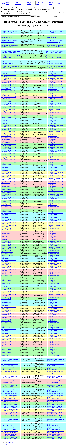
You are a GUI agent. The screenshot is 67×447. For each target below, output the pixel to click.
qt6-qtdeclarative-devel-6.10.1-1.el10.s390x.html (8, 182)
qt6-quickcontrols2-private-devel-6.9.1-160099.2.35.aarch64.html (9, 394)
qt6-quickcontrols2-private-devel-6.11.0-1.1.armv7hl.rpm (55, 364)
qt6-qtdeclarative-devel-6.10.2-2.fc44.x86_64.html (8, 144)
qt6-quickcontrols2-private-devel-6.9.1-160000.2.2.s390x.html (9, 413)
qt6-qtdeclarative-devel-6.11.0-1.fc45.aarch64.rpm (55, 72)
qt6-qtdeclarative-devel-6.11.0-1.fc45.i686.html (8, 75)
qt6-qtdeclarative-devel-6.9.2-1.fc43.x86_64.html (8, 210)
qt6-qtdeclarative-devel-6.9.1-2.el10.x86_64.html (8, 241)
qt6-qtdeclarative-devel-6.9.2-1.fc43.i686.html (8, 201)
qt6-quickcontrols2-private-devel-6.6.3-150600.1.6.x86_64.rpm (55, 438)
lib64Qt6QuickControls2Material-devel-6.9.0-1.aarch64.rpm (55, 41)
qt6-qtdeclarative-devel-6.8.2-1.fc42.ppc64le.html (8, 292)
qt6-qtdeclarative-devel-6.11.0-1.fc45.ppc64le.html (8, 78)
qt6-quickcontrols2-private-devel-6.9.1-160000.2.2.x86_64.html (9, 416)
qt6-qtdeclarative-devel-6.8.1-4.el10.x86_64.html (8, 320)
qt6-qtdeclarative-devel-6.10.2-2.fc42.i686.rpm (55, 154)
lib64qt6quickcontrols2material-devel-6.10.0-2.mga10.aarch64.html (10, 52)
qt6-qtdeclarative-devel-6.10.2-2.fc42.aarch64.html (8, 151)
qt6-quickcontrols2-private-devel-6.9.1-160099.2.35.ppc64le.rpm (55, 397)
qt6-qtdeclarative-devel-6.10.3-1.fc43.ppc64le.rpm (55, 110)
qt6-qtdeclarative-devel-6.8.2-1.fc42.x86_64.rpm (55, 298)
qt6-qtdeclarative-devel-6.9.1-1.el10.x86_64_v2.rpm (55, 282)
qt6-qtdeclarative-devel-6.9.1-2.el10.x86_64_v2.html (8, 251)
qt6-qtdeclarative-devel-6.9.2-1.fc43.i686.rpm (55, 201)
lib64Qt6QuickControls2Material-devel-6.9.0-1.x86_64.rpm (55, 45)
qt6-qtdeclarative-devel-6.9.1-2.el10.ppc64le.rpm (55, 223)
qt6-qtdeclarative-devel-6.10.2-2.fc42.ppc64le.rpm (55, 157)
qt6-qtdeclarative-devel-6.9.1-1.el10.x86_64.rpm (55, 276)
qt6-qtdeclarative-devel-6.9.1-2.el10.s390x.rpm (55, 232)
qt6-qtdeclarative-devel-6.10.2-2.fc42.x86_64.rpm (55, 163)
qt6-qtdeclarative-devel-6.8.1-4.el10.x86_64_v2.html (8, 326)
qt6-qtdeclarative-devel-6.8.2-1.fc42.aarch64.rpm (55, 285)
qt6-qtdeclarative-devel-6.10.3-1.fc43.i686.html (8, 107)
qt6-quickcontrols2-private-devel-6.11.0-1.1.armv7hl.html (9, 364)
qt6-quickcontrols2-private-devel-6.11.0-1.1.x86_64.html (9, 386)
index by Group (8, 3)
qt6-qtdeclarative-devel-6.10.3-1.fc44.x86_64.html (8, 100)
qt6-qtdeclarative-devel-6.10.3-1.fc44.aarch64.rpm (55, 88)
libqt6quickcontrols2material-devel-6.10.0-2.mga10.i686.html (10, 67)
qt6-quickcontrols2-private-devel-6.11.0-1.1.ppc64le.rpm (55, 372)
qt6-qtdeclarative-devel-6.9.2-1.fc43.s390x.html (8, 207)
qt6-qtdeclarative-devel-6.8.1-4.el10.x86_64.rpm (55, 320)
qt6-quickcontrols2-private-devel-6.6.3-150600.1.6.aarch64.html (9, 428)
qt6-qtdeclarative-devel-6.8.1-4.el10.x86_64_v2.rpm (55, 326)
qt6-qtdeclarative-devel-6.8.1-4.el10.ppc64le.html (8, 307)
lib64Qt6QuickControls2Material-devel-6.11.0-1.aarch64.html (9, 32)
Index (3, 3)
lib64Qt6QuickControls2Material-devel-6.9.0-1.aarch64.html (9, 41)
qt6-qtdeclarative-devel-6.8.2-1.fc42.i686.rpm (55, 288)
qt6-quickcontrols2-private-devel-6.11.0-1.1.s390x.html (9, 381)
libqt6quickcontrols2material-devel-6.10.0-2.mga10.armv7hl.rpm (56, 62)
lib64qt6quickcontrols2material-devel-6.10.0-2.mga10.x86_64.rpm (56, 56)
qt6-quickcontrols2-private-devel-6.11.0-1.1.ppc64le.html (9, 372)
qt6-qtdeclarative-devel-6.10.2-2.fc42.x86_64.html (8, 163)
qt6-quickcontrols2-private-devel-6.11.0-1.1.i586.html (9, 368)
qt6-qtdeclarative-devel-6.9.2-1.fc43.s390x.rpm (55, 207)
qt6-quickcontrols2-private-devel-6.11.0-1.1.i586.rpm (55, 368)
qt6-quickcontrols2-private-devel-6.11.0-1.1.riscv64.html (9, 377)
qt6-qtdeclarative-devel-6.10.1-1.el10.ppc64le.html (8, 172)
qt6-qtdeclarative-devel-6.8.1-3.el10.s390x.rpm (55, 342)
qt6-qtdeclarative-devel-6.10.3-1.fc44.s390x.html (8, 97)
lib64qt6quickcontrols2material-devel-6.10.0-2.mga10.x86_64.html (10, 56)
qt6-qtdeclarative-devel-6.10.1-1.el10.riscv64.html (8, 179)
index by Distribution (18, 3)
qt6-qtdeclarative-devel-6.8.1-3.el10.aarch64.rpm (55, 329)
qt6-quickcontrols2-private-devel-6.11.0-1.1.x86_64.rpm (55, 386)
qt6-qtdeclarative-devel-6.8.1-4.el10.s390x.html (8, 314)
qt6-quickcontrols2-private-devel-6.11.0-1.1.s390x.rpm (55, 381)
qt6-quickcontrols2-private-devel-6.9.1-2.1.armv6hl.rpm (55, 420)
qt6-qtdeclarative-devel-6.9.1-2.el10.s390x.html (8, 232)
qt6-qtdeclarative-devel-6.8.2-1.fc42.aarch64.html (8, 285)
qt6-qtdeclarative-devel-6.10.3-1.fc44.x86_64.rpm (55, 100)
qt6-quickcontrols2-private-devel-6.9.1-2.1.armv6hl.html (9, 420)
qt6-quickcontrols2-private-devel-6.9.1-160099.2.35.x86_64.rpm (55, 403)
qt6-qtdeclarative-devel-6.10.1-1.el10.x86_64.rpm (55, 188)
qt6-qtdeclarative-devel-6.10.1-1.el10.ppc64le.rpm (55, 172)
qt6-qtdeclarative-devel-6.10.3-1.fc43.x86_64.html (8, 116)
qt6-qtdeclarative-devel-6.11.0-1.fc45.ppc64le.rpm (55, 78)
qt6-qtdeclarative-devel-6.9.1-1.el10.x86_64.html (8, 276)
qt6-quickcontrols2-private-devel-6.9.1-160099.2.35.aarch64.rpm (55, 394)
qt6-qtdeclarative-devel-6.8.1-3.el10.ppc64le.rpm (55, 336)
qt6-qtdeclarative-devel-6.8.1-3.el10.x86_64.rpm (55, 348)
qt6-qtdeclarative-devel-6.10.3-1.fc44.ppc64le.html (8, 94)
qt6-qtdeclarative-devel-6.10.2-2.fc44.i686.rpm (55, 125)
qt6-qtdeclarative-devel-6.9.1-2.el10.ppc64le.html (8, 223)
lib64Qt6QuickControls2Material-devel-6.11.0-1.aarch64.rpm (55, 32)
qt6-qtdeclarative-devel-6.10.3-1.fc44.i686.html (8, 91)
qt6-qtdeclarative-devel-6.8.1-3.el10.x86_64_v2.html (8, 354)
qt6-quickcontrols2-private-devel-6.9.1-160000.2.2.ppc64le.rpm (55, 410)
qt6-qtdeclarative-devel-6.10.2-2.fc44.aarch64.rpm (55, 119)
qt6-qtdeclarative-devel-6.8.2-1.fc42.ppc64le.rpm (55, 292)
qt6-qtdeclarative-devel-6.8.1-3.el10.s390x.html (8, 342)
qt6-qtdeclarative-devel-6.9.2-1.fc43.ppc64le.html (8, 204)
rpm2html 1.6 (11, 442)
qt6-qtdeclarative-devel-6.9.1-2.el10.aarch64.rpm (55, 213)
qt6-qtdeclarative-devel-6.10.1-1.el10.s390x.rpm (55, 182)
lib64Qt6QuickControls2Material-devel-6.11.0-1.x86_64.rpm (55, 36)
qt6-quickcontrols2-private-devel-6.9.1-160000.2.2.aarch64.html (9, 407)
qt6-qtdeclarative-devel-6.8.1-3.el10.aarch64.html (8, 329)
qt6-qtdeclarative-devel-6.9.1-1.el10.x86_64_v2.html (8, 282)
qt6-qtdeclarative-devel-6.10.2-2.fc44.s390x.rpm (55, 138)
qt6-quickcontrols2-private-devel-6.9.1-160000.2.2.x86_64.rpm (55, 416)
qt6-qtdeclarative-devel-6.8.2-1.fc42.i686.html (8, 288)
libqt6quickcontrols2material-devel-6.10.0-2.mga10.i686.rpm (56, 67)
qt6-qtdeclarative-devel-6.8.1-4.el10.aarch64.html (8, 301)
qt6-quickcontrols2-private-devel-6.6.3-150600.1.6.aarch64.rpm (55, 428)
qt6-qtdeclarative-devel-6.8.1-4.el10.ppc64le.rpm (55, 307)
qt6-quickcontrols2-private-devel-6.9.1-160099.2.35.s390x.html (9, 400)
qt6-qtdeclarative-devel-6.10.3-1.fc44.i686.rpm (55, 91)
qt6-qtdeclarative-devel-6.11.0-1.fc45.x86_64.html (8, 85)
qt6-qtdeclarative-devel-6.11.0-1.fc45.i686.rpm (55, 75)
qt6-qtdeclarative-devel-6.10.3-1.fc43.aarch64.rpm (55, 104)
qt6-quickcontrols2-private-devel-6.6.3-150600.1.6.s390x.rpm (55, 434)
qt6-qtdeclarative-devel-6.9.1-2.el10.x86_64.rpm (55, 241)
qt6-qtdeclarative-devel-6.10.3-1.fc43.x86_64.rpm (55, 116)
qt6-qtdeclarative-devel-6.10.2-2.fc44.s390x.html (8, 138)
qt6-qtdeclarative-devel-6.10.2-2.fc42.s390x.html (8, 160)
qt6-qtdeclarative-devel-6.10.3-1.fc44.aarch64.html (8, 88)
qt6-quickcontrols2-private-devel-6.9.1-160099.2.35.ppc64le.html (9, 397)
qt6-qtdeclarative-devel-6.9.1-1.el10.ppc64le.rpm (55, 263)
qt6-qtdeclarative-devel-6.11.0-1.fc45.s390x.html (8, 82)
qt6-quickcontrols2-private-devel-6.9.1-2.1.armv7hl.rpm (55, 424)
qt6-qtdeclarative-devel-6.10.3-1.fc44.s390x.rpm (55, 97)
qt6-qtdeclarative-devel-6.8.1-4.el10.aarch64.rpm (55, 301)
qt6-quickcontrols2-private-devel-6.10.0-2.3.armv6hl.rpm (55, 390)
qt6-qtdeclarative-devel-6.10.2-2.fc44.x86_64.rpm (55, 144)
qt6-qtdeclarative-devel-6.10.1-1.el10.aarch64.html (8, 166)
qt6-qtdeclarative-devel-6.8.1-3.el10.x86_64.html (8, 348)
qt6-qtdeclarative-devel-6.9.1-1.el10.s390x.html (8, 270)
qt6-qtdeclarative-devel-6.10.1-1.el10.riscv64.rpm (55, 179)
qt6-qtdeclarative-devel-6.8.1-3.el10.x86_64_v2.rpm (55, 354)
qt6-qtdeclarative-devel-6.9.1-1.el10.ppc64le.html (8, 263)
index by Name (51, 3)
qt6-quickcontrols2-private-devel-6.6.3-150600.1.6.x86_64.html (9, 438)
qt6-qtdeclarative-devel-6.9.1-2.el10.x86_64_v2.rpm (55, 251)
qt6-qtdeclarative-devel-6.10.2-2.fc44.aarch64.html (8, 119)
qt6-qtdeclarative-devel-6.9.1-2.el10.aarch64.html (8, 213)
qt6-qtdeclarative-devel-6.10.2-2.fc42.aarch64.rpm (55, 151)
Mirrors (59, 3)
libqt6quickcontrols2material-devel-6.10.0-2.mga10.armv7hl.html (10, 62)
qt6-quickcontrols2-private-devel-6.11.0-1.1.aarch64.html (9, 360)
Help (64, 3)
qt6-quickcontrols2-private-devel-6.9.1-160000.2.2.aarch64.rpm (55, 407)
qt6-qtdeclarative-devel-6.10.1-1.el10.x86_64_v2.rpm (55, 194)
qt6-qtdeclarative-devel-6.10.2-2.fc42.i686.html (8, 154)
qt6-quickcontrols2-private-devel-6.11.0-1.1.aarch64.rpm (55, 360)
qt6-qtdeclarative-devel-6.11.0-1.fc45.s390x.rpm (55, 82)
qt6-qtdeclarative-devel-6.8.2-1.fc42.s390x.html (8, 295)
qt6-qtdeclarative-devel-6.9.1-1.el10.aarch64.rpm (55, 257)
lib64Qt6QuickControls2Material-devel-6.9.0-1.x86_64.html (9, 45)
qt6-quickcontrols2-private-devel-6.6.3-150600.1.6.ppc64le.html (9, 431)
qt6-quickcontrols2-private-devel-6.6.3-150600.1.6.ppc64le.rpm (55, 431)
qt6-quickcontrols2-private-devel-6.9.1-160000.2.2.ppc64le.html (9, 410)
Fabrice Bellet (4, 445)
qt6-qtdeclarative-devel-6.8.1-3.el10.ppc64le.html (8, 336)
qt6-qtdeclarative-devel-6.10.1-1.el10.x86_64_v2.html (8, 194)
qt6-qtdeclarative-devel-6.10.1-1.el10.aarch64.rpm (55, 166)
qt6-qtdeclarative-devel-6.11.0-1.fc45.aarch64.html (8, 72)
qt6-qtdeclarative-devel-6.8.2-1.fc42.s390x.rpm (55, 295)
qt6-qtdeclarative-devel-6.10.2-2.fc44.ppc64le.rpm (55, 132)
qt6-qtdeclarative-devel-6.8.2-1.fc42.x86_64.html (8, 298)
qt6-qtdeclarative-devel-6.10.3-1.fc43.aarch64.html (8, 104)
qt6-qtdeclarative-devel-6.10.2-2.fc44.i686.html (8, 125)
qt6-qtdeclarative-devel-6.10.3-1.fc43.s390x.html (8, 113)
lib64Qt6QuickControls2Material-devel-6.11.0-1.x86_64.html (9, 36)
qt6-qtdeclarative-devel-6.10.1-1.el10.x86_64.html (8, 188)
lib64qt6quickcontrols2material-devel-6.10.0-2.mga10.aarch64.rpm (56, 52)
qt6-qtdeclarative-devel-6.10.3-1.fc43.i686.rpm (55, 107)
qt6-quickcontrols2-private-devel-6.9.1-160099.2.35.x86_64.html (9, 403)
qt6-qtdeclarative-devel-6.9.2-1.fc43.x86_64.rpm (55, 210)
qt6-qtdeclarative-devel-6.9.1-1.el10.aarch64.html (8, 257)
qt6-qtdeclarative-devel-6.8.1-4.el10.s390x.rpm (55, 314)
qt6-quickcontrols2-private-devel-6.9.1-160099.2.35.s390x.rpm (55, 400)
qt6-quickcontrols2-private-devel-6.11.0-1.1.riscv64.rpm (55, 377)
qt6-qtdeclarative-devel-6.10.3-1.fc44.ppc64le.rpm (55, 94)
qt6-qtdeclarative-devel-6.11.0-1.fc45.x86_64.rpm (55, 85)
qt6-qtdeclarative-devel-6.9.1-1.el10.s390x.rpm (55, 270)
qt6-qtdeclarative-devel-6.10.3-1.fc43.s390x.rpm (55, 113)
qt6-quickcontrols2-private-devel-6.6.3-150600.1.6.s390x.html (9, 434)
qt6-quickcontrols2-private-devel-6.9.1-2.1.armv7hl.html (9, 424)
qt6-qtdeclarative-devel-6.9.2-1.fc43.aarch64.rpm (55, 198)
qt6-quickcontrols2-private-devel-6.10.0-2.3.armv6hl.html (9, 390)
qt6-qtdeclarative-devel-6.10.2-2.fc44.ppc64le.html (8, 132)
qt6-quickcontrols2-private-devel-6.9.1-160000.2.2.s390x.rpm (55, 413)
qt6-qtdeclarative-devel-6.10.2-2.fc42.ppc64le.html (8, 157)
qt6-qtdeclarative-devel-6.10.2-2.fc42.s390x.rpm (55, 160)
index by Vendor (29, 3)
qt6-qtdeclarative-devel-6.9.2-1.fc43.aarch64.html (8, 198)
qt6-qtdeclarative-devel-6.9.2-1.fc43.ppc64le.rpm (55, 204)
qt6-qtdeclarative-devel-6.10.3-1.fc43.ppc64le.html (8, 110)
